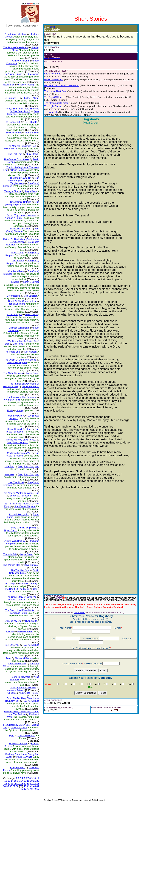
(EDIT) (47, 27)
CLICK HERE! (74, 607)
